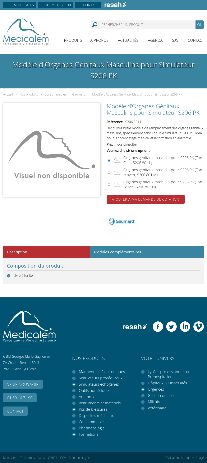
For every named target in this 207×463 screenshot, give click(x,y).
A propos (99, 40)
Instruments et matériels (100, 402)
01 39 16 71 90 (58, 5)
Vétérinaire (157, 407)
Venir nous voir (22, 384)
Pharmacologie (92, 427)
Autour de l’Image (192, 458)
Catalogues (23, 5)
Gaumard (79, 94)
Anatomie (87, 396)
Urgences (156, 389)
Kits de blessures (93, 409)
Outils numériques (94, 390)
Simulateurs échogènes (99, 384)
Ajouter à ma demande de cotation (145, 199)
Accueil (8, 94)
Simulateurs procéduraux (101, 377)
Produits (73, 40)
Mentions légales (80, 458)
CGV (63, 458)
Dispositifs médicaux (96, 415)
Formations (88, 434)
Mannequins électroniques (102, 371)
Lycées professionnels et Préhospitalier (168, 374)
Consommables (55, 94)
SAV (175, 40)
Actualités (128, 40)
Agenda (155, 40)
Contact (91, 5)
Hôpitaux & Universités (167, 382)
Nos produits (28, 94)
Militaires (155, 401)
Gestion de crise (161, 395)
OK (199, 24)
